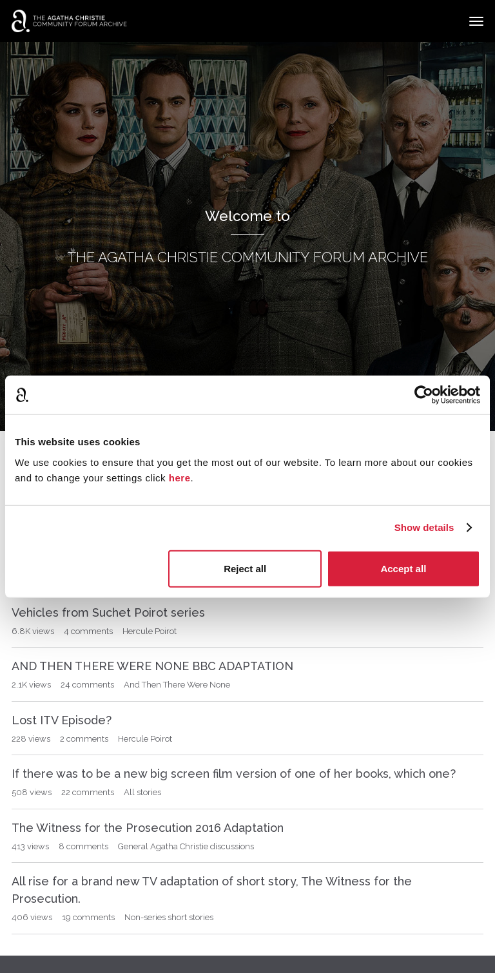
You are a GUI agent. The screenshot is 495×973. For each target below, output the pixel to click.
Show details (424, 527)
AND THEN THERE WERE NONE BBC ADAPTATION (152, 666)
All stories (142, 792)
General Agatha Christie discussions (186, 846)
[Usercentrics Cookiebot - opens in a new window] (423, 395)
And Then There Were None (177, 684)
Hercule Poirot (149, 631)
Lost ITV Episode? (62, 720)
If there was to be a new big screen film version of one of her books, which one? (234, 773)
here (180, 477)
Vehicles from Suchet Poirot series (108, 612)
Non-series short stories (168, 917)
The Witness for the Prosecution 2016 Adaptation (148, 827)
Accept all (403, 568)
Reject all (245, 568)
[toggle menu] (476, 21)
